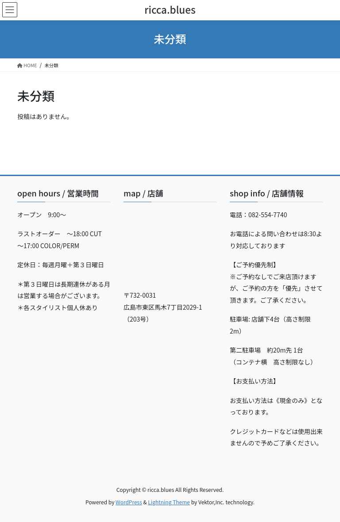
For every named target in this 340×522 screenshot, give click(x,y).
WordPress (129, 502)
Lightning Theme (169, 502)
